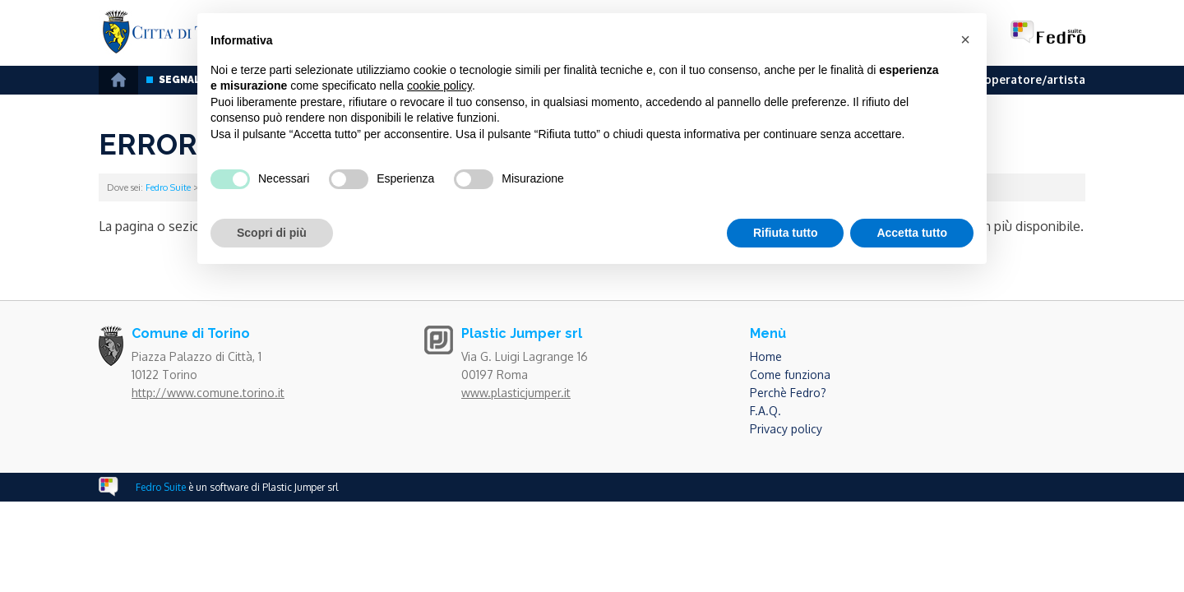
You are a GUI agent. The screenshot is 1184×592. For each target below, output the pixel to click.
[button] (965, 39)
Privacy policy (786, 429)
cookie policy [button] (439, 85)
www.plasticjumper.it (516, 393)
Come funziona (790, 375)
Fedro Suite (168, 187)
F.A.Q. (765, 411)
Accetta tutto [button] (911, 232)
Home (766, 356)
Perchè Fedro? (788, 393)
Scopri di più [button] (272, 232)
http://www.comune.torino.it (208, 393)
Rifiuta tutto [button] (785, 232)
